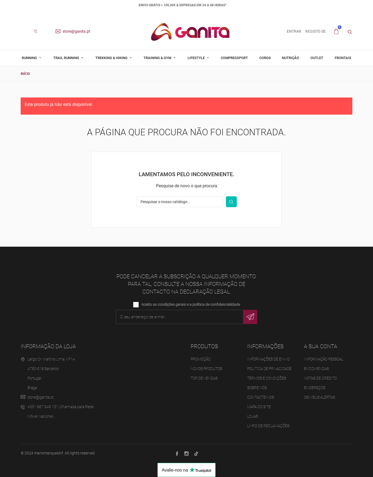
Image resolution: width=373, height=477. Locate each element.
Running (30, 58)
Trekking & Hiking (111, 58)
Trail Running (66, 58)
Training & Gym (158, 58)
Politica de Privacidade (269, 368)
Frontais (343, 58)
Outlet (316, 58)
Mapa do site (259, 406)
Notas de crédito (320, 378)
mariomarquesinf (48, 453)
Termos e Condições (266, 378)
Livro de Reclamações (268, 425)
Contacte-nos (260, 397)
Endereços (314, 387)
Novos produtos (206, 368)
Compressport (234, 58)
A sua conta (320, 346)
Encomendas (316, 368)
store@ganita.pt (72, 31)
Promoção (200, 359)
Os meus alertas (319, 397)
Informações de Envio (268, 359)
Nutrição (290, 58)
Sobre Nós (257, 387)
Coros (265, 58)
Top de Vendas (204, 378)
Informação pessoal (323, 359)
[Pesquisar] (179, 201)
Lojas (252, 416)
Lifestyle (197, 58)
